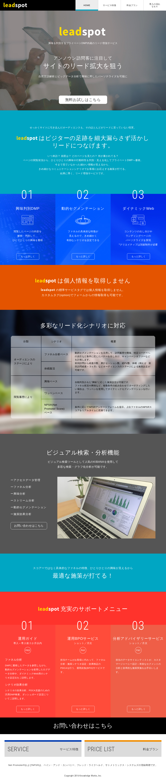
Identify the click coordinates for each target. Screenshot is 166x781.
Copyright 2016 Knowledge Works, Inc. (83, 775)
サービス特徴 (109, 5)
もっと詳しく (28, 256)
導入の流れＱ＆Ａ (154, 5)
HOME (87, 5)
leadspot (16, 5)
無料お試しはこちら (83, 100)
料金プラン (132, 5)
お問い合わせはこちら (29, 525)
